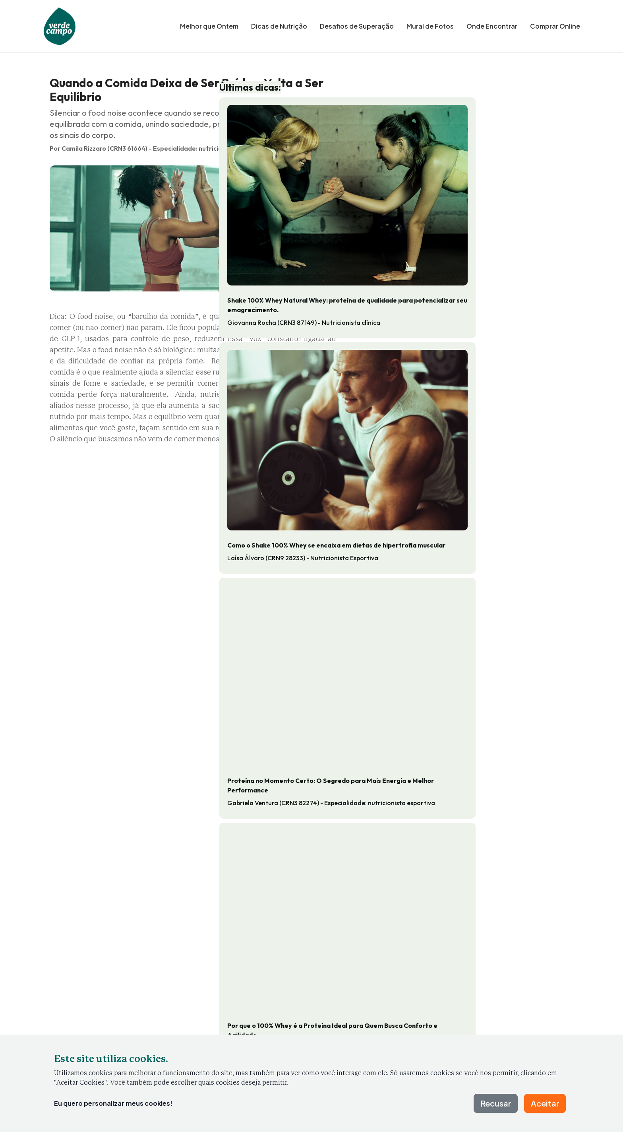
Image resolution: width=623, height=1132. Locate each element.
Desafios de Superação (357, 26)
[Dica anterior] (56, 887)
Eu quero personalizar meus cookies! (113, 1103)
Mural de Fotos (430, 26)
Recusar (495, 1103)
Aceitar (545, 1103)
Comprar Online (555, 26)
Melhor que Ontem (209, 26)
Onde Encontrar (491, 26)
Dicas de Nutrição (279, 26)
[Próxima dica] (567, 887)
